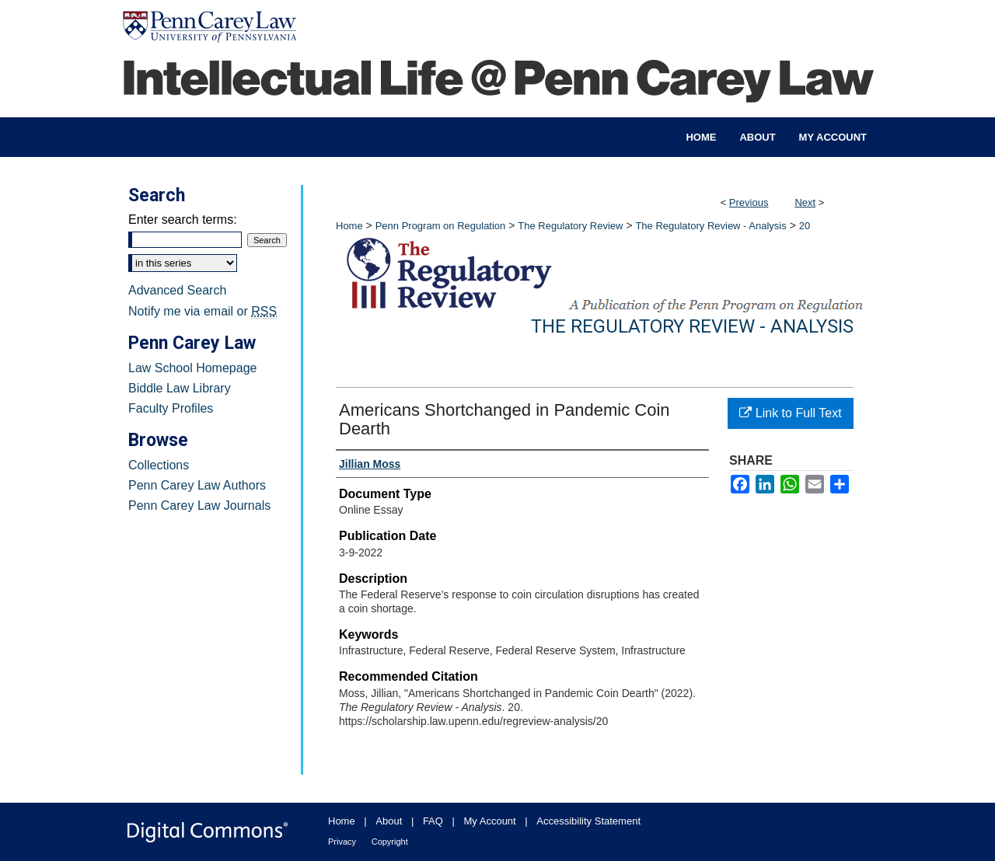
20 (804, 226)
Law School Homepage (192, 368)
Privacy (342, 841)
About (388, 821)
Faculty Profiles (170, 408)
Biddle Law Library (179, 388)
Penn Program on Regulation (440, 226)
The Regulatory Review (570, 226)
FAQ (433, 821)
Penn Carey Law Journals (199, 505)
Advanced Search (177, 290)
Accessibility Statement (588, 821)
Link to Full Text (790, 413)
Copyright (390, 841)
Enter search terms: (182, 219)
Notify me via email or (202, 312)
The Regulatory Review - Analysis (710, 226)
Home (349, 226)
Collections (158, 465)
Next (804, 202)
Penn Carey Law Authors (197, 485)
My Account (490, 821)
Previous (749, 202)
